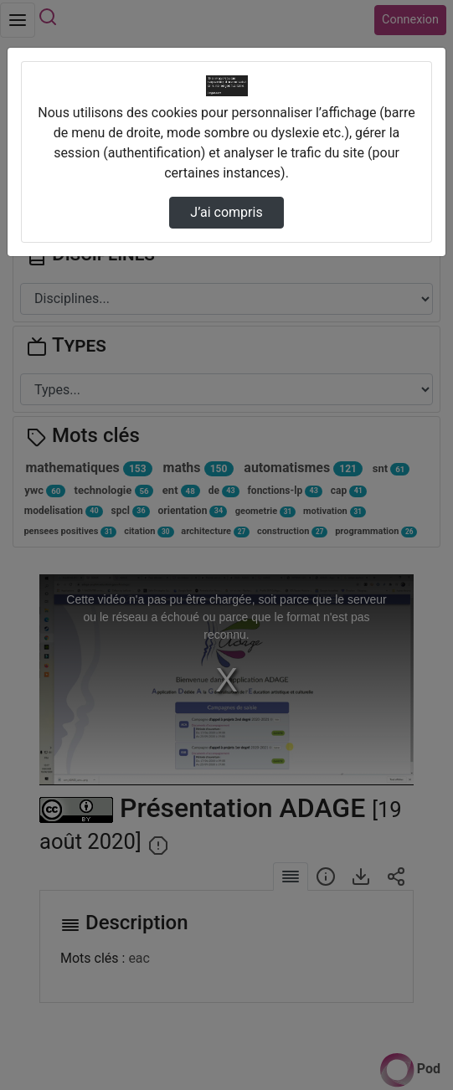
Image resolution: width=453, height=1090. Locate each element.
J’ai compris (226, 212)
